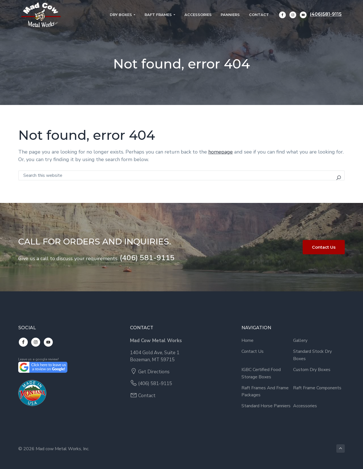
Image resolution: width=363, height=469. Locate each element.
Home (247, 340)
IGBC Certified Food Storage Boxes (261, 373)
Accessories (305, 406)
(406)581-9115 (329, 14)
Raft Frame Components (317, 388)
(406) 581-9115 (147, 258)
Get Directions (154, 372)
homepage (220, 151)
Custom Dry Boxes (311, 370)
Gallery (300, 340)
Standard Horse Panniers (266, 406)
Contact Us (323, 247)
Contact (147, 395)
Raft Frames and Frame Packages (265, 391)
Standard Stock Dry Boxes (312, 355)
